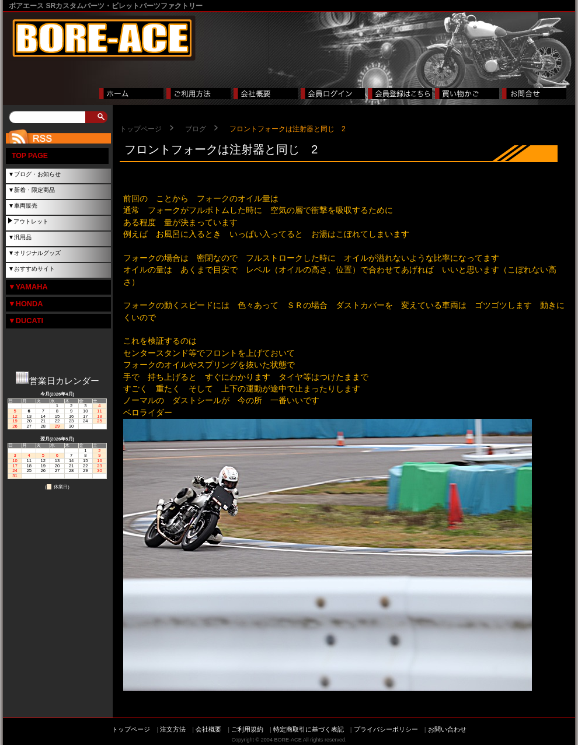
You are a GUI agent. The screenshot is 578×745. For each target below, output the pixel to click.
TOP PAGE (30, 156)
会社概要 (208, 729)
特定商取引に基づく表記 (308, 729)
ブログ (195, 129)
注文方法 (173, 729)
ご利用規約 (247, 729)
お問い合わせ (447, 729)
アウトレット (30, 221)
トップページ (141, 129)
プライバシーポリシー (386, 729)
